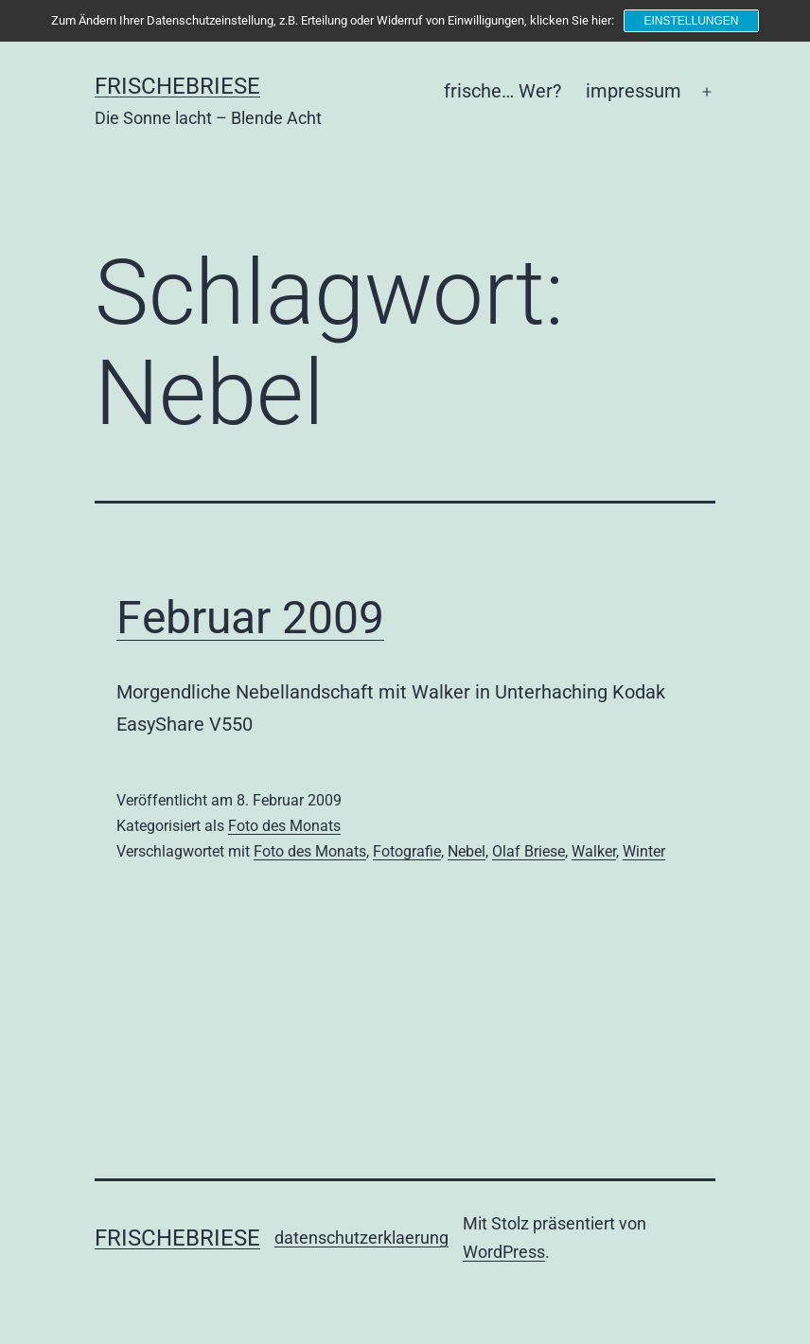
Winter (644, 851)
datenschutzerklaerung (361, 1237)
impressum (633, 91)
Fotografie (407, 851)
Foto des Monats (284, 826)
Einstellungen (690, 20)
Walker (594, 851)
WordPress (504, 1252)
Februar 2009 (250, 618)
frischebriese (177, 86)
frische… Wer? (502, 91)
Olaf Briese (528, 851)
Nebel (466, 851)
